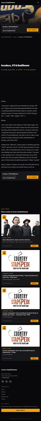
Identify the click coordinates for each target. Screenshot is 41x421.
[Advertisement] (20, 51)
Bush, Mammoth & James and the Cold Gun (16, 240)
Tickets (34, 245)
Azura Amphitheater (6, 37)
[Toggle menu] (38, 2)
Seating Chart (4, 396)
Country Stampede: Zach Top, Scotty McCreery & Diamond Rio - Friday (19, 351)
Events (15, 37)
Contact (3, 394)
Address (3, 392)
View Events (20, 410)
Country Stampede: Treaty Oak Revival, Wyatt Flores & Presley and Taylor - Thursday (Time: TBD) (20, 314)
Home (2, 389)
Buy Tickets (32, 30)
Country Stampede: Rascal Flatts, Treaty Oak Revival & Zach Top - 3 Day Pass (20, 276)
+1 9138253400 (5, 377)
